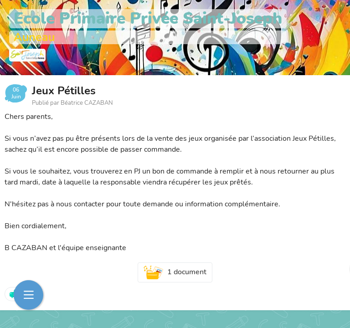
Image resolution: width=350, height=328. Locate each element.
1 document (175, 272)
